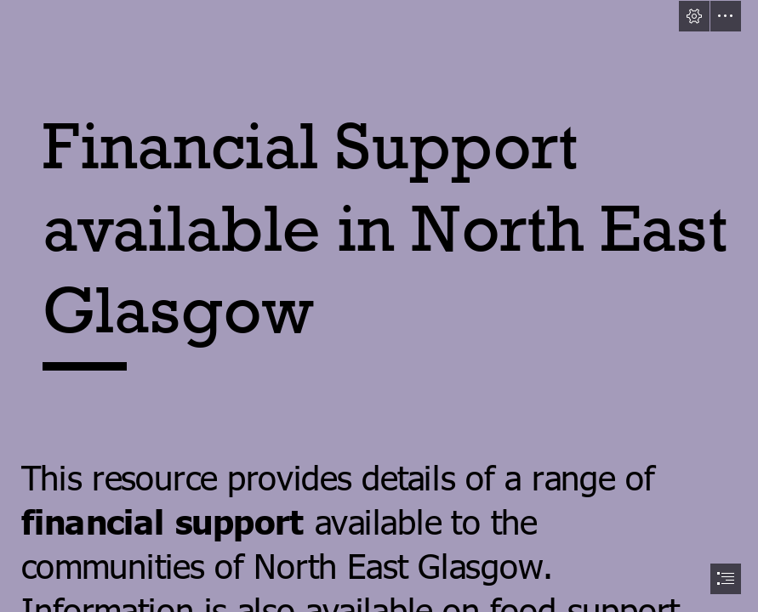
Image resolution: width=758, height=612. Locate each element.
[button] (694, 16)
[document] (379, 306)
